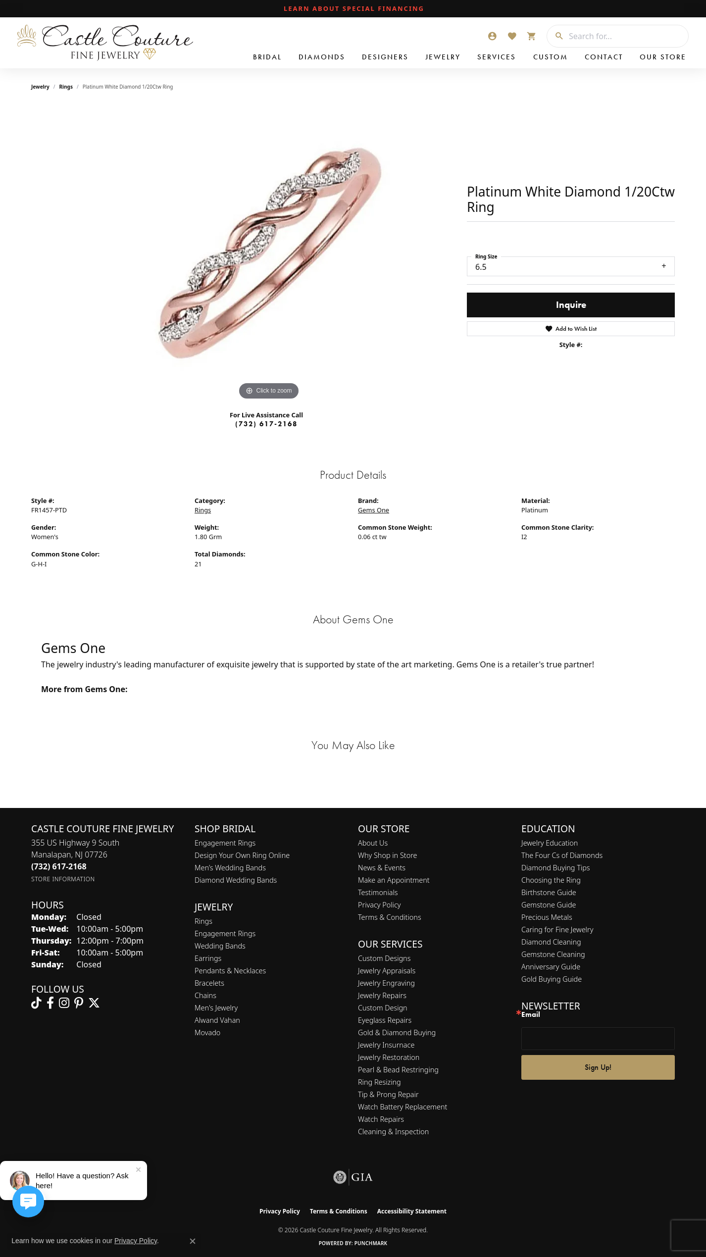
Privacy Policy (379, 904)
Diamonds (322, 57)
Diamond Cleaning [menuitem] (551, 942)
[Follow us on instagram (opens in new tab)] (64, 1003)
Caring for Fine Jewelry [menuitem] (557, 929)
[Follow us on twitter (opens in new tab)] (94, 1003)
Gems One (373, 509)
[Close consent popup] (193, 1241)
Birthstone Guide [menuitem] (548, 892)
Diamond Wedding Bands (236, 880)
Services (496, 57)
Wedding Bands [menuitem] (220, 946)
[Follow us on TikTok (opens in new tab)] (36, 1003)
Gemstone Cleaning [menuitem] (553, 954)
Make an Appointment (394, 880)
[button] (492, 36)
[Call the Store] (59, 866)
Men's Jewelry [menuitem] (216, 1007)
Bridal (267, 57)
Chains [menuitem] (205, 995)
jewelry (40, 86)
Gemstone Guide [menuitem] (548, 904)
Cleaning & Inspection (393, 1131)
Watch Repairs (381, 1119)
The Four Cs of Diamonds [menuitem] (562, 855)
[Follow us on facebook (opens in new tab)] (50, 1003)
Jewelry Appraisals (386, 970)
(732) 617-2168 (266, 423)
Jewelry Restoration (388, 1057)
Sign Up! (598, 1067)
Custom (550, 57)
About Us (373, 843)
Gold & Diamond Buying (397, 1032)
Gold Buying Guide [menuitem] (551, 979)
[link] (353, 8)
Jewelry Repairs (382, 995)
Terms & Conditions (389, 917)
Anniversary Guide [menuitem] (550, 966)
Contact (604, 57)
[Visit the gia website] (353, 1177)
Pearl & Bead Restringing (398, 1069)
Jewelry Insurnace (386, 1045)
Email (530, 1014)
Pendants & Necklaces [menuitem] (230, 970)
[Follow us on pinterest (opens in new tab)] (78, 1003)
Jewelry (442, 57)
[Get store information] (63, 879)
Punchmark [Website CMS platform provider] (371, 1243)
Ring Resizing (379, 1082)
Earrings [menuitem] (208, 958)
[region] (268, 253)
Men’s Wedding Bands (230, 867)
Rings (66, 86)
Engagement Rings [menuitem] (225, 933)
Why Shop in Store (387, 855)
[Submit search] (555, 36)
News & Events (381, 867)
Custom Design (382, 1007)
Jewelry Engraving (386, 983)
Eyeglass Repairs (384, 1020)
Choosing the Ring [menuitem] (551, 880)
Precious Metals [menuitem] (546, 917)
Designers (385, 57)
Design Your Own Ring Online (242, 855)
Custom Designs (384, 958)
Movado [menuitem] (207, 1032)
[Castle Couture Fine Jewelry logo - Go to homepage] (104, 42)
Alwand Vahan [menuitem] (217, 1020)
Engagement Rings (225, 843)
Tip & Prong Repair (388, 1094)
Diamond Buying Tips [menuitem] (555, 867)
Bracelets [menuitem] (209, 983)
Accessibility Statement (412, 1211)
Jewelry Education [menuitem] (549, 843)
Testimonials (378, 892)
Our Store (663, 57)
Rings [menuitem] (203, 921)
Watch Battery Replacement (402, 1106)
